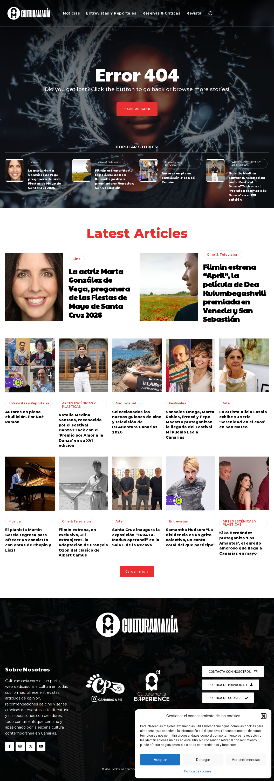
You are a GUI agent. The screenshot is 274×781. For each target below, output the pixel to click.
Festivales (177, 403)
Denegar (203, 759)
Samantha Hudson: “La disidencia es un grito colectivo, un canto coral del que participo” (190, 537)
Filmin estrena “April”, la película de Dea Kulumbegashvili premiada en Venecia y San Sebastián (114, 179)
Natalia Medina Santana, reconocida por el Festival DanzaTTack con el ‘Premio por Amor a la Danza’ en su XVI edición (247, 186)
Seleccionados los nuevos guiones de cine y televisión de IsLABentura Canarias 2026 (136, 421)
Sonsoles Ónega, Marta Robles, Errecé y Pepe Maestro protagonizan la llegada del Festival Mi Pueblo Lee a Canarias (190, 424)
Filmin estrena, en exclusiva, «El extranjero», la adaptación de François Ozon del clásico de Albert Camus (83, 542)
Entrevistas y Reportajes (173, 163)
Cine (34, 162)
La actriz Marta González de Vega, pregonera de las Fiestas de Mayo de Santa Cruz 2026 (44, 179)
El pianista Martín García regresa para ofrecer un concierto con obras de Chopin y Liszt (28, 539)
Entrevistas (178, 521)
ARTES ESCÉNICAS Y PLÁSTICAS (246, 163)
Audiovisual (125, 403)
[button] (263, 716)
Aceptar (160, 759)
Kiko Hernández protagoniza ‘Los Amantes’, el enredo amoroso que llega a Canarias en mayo (240, 543)
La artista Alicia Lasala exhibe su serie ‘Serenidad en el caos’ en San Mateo (243, 419)
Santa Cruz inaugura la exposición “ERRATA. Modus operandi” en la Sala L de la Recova (136, 537)
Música (15, 521)
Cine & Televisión (109, 162)
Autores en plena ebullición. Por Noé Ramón (178, 177)
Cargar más (137, 571)
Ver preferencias (246, 759)
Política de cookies (197, 771)
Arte (226, 403)
